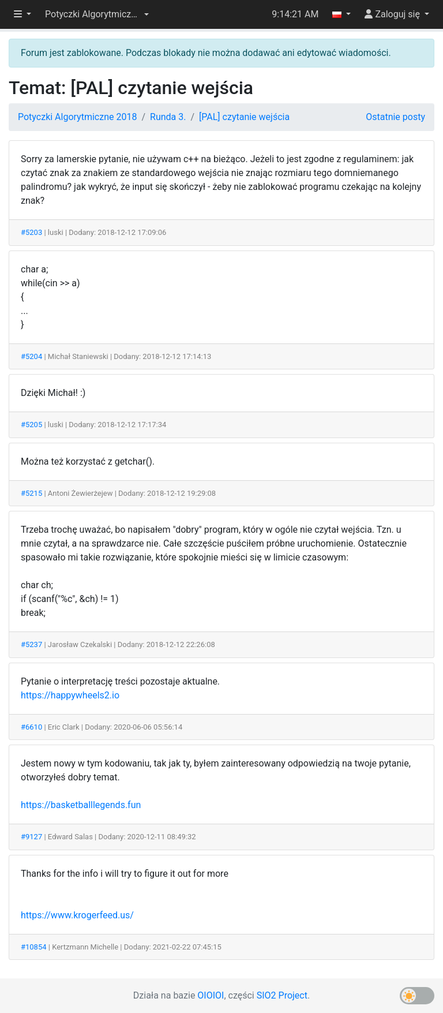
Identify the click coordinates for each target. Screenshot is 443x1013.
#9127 (31, 836)
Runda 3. (168, 116)
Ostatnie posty (395, 116)
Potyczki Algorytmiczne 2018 (77, 116)
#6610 (31, 727)
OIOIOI (210, 995)
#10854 (34, 947)
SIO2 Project (282, 995)
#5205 (31, 424)
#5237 (31, 644)
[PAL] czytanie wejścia (244, 116)
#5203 (31, 232)
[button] (97, 14)
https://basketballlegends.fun (81, 804)
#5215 (31, 493)
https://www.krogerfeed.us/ (77, 915)
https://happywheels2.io (70, 695)
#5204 (31, 356)
